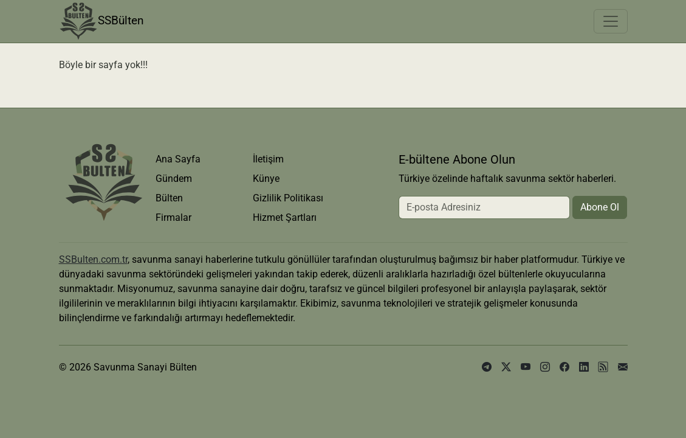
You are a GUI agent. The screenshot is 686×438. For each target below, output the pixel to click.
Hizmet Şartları (285, 217)
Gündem (174, 178)
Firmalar (173, 217)
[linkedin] (584, 367)
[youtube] (525, 367)
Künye (266, 178)
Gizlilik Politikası (288, 198)
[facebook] (564, 367)
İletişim (268, 159)
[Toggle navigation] (611, 21)
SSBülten (101, 21)
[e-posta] (623, 367)
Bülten (169, 198)
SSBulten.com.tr (93, 259)
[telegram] (487, 367)
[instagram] (545, 367)
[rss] (603, 367)
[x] (506, 367)
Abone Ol (599, 207)
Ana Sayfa (178, 159)
